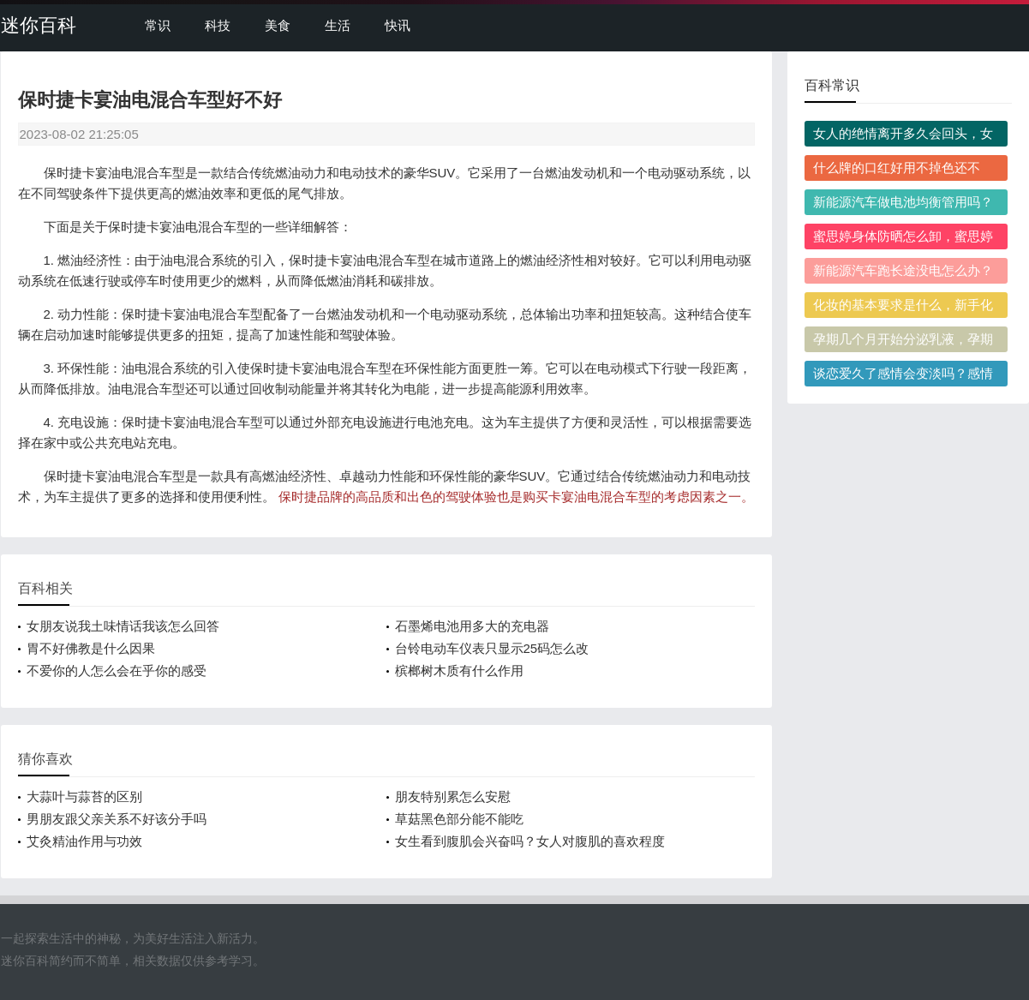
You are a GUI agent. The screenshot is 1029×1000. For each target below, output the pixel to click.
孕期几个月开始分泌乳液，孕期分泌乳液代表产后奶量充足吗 (903, 342)
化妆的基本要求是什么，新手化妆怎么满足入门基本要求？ (903, 307)
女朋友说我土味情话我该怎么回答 (123, 626)
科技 (217, 25)
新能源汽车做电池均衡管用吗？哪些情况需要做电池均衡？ (903, 205)
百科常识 (832, 85)
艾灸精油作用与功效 (84, 841)
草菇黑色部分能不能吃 (459, 818)
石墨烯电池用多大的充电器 (472, 626)
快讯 (397, 25)
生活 (337, 25)
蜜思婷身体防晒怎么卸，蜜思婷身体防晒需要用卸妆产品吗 (903, 239)
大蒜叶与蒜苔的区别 (84, 796)
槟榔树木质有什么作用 (459, 670)
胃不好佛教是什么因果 (91, 648)
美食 (277, 25)
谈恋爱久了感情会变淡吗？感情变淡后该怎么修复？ (903, 376)
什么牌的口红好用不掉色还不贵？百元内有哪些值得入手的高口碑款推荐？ (903, 170)
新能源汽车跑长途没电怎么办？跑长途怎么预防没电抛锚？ (903, 273)
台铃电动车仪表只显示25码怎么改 (492, 648)
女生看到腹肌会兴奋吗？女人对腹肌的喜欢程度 (530, 841)
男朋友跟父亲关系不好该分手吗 (116, 818)
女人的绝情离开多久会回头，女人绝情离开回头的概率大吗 (903, 136)
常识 (158, 25)
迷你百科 (38, 25)
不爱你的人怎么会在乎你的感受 (116, 670)
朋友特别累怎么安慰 (453, 796)
